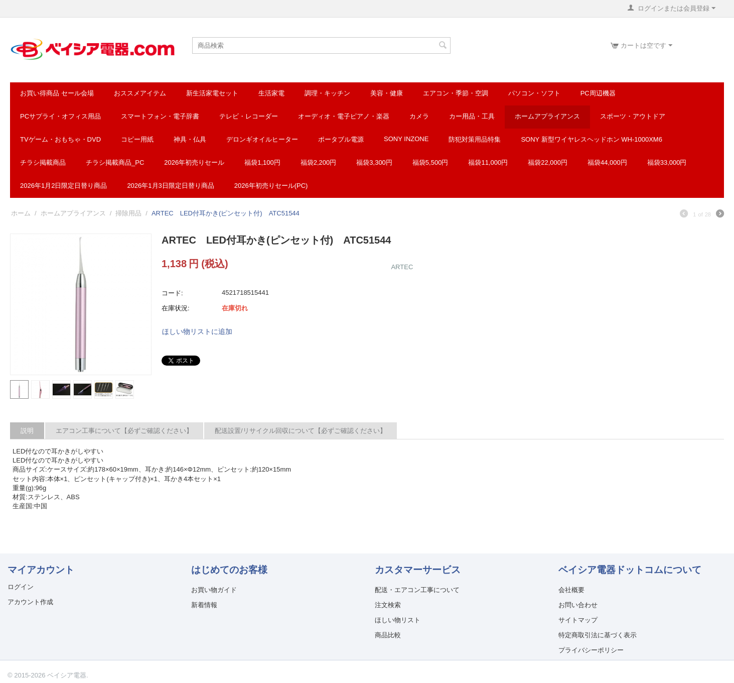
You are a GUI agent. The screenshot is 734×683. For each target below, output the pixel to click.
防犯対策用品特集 (475, 139)
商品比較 (388, 635)
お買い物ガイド (214, 590)
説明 (27, 430)
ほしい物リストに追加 (197, 331)
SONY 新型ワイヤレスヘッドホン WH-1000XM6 (591, 139)
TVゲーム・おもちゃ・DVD (60, 139)
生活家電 (271, 93)
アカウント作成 (30, 602)
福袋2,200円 (319, 162)
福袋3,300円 (374, 162)
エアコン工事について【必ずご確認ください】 (124, 430)
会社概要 (571, 590)
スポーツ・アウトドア (632, 116)
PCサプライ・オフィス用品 (60, 116)
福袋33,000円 (667, 162)
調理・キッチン (327, 93)
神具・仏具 (190, 139)
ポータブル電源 (341, 139)
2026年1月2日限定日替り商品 (63, 185)
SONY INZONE (406, 139)
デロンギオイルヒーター (262, 139)
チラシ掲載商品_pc (115, 162)
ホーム (21, 213)
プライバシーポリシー (591, 650)
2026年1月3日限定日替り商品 (170, 185)
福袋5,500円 (430, 162)
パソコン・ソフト (534, 93)
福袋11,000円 (488, 162)
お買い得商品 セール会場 (57, 93)
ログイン (21, 587)
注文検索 (388, 605)
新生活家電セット (212, 93)
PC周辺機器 (598, 93)
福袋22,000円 (547, 162)
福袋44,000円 (607, 162)
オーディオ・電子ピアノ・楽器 (343, 116)
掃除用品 (128, 213)
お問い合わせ (578, 605)
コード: (172, 293)
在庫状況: (176, 308)
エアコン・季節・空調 (455, 93)
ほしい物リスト (397, 620)
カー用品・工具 (472, 116)
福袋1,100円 (262, 162)
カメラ (419, 116)
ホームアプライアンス (547, 116)
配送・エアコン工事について (417, 590)
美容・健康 (386, 93)
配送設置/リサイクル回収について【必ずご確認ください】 (300, 430)
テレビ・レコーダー (248, 116)
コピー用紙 (137, 139)
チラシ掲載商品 (43, 162)
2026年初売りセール (194, 162)
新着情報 (204, 605)
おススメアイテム (140, 93)
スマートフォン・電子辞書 (160, 116)
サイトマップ (578, 620)
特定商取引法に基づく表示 (597, 635)
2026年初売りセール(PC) (271, 185)
